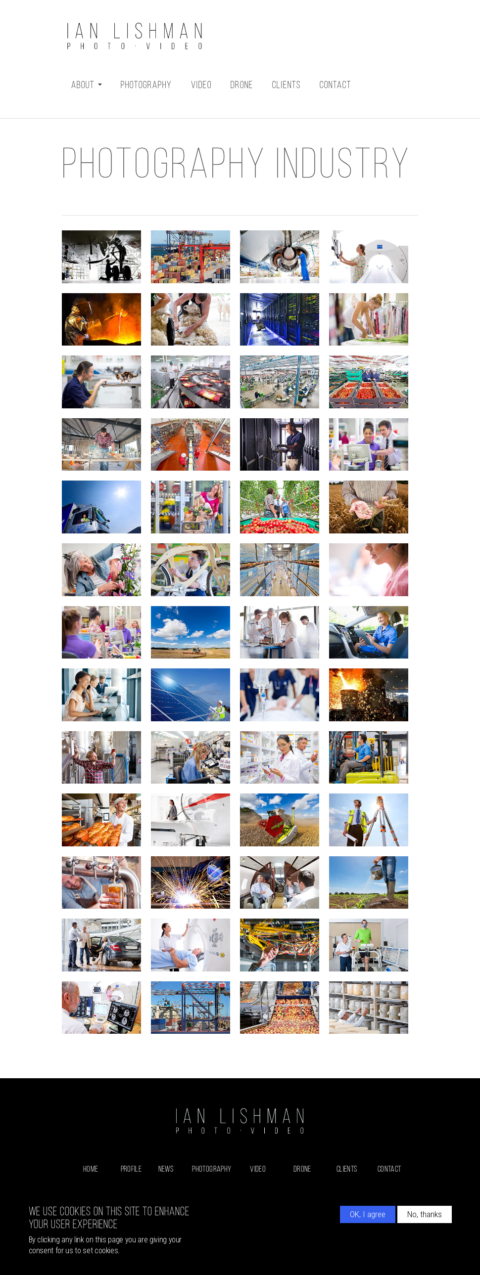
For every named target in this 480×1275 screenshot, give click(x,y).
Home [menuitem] (90, 1169)
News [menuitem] (165, 1169)
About (86, 85)
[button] (101, 256)
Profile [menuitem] (131, 1169)
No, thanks (424, 1214)
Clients (286, 85)
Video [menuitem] (258, 1169)
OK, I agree (367, 1214)
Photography (146, 85)
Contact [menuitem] (389, 1169)
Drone (242, 85)
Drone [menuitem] (302, 1169)
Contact (335, 85)
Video (201, 85)
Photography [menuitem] (211, 1169)
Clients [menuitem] (346, 1169)
